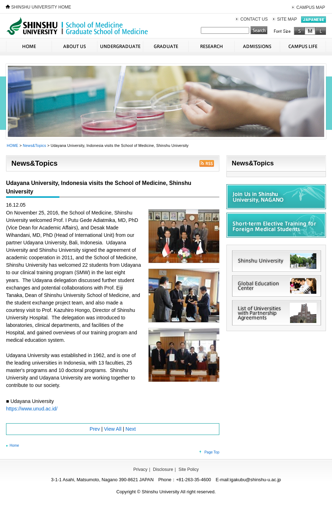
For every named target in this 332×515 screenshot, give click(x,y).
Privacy (140, 469)
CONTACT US (254, 19)
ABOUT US (74, 46)
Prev (95, 429)
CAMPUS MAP (310, 7)
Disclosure (163, 469)
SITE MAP (287, 19)
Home (14, 445)
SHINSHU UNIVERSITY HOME (41, 7)
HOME (29, 46)
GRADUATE (165, 46)
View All (112, 429)
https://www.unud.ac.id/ (32, 409)
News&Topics (34, 145)
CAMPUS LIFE (303, 46)
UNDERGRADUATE (120, 46)
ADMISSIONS (257, 46)
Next (130, 429)
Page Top (211, 452)
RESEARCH (211, 46)
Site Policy (188, 469)
